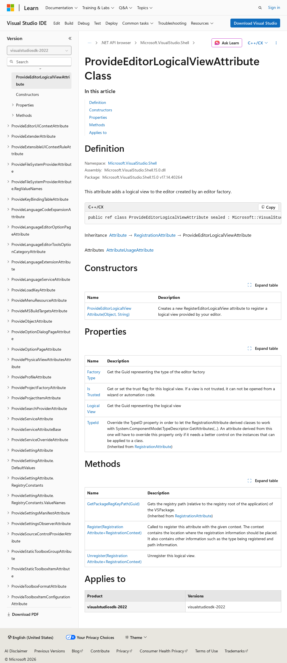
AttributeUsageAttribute (130, 250)
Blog (75, 651)
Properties (98, 117)
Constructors (100, 110)
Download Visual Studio (255, 23)
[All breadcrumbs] (90, 43)
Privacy (122, 651)
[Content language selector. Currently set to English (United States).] (31, 637)
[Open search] (260, 8)
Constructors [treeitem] (27, 94)
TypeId (93, 422)
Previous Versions (49, 651)
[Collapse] (70, 38)
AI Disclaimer (16, 651)
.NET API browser (116, 42)
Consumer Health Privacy (162, 651)
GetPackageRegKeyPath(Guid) (113, 503)
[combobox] (39, 50)
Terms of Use (206, 651)
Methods (97, 124)
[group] (183, 218)
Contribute (100, 651)
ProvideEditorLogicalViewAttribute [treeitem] (43, 80)
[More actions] (276, 43)
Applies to (98, 132)
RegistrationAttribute (155, 235)
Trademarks (235, 651)
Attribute (118, 235)
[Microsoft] (10, 7)
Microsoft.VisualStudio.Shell (164, 42)
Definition (97, 102)
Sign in (274, 7)
